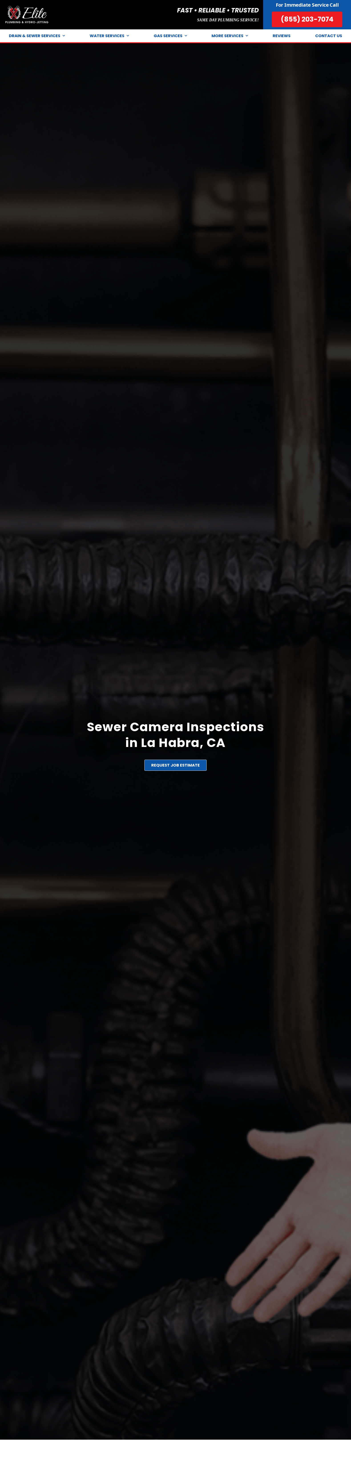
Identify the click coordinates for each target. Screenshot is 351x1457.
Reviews (281, 35)
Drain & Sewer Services (37, 36)
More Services (230, 36)
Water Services (109, 36)
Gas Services (170, 36)
